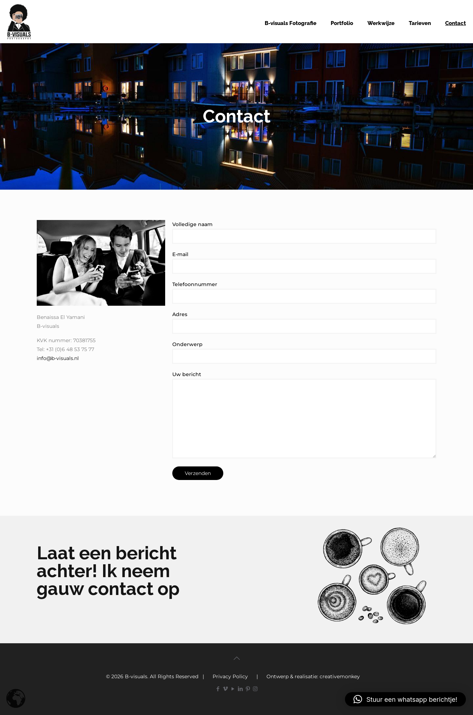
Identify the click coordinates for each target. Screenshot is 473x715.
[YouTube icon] (232, 688)
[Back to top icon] (236, 658)
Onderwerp (304, 352)
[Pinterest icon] (247, 688)
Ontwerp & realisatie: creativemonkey (313, 676)
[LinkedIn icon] (240, 688)
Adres (304, 322)
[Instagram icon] (255, 688)
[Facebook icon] (217, 688)
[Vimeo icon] (225, 688)
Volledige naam (304, 232)
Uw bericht (304, 414)
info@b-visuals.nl (58, 358)
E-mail (304, 262)
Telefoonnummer (304, 292)
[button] (405, 699)
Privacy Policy (230, 676)
